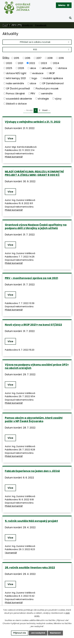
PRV (33, 93)
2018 (50, 58)
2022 (32, 63)
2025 (9, 68)
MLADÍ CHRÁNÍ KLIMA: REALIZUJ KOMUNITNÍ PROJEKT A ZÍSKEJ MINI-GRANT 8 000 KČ (34, 173)
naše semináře (15, 83)
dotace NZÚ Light (16, 73)
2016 (27, 58)
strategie (43, 98)
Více (10, 138)
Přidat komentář (14, 156)
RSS (51, 49)
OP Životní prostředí (18, 88)
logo (34, 78)
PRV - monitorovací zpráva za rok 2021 (31, 278)
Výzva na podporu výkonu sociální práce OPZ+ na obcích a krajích (37, 366)
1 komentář (11, 552)
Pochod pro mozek (47, 88)
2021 (20, 63)
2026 (21, 68)
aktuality (47, 68)
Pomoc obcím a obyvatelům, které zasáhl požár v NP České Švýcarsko (34, 419)
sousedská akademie (19, 98)
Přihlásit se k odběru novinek (45, 42)
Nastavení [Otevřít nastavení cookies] (55, 633)
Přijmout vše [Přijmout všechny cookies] (19, 633)
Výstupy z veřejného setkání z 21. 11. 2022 (32, 122)
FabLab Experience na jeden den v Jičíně (32, 471)
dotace (62, 68)
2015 (16, 58)
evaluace (37, 73)
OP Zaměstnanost (53, 83)
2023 (44, 63)
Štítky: (6, 57)
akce (33, 68)
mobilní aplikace (53, 78)
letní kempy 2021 (16, 78)
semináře (47, 93)
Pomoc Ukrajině (15, 93)
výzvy (58, 98)
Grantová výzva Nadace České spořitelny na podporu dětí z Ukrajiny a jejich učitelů (36, 226)
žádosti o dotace (16, 103)
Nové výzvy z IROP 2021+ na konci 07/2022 (33, 325)
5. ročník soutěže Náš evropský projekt (31, 521)
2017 (38, 58)
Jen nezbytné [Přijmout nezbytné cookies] (38, 633)
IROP (52, 73)
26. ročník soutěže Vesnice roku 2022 (30, 567)
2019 (61, 58)
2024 (56, 63)
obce (33, 83)
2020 (9, 63)
